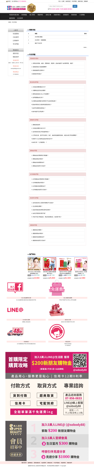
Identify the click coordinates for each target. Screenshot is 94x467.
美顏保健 (74, 14)
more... (85, 47)
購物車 (86, 1)
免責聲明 (43, 462)
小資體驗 (82, 14)
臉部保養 (12, 18)
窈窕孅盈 (24, 14)
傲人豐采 (32, 14)
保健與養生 (57, 14)
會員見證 (68, 1)
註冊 (63, 1)
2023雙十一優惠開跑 (40, 40)
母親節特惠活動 (14, 14)
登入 (59, 1)
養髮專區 (40, 14)
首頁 (8, 1)
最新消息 (80, 1)
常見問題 (74, 1)
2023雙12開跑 (38, 37)
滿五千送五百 (38, 43)
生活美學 (20, 18)
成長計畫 (48, 14)
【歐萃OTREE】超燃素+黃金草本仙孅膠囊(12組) (65, 273)
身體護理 (66, 14)
